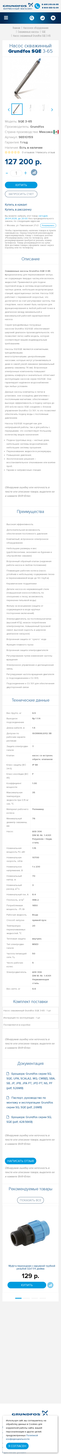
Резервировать (48, 225)
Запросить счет (21, 194)
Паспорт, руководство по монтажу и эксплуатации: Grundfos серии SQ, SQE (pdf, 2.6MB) (30, 1102)
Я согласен (17, 1446)
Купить (21, 185)
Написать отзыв (45, 152)
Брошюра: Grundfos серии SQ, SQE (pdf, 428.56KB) (29, 1119)
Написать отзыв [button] (20, 1161)
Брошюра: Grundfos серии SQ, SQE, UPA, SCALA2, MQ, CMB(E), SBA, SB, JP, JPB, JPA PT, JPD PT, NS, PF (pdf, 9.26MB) (31, 1081)
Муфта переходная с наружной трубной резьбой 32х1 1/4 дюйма (32, 1267)
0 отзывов (28, 152)
